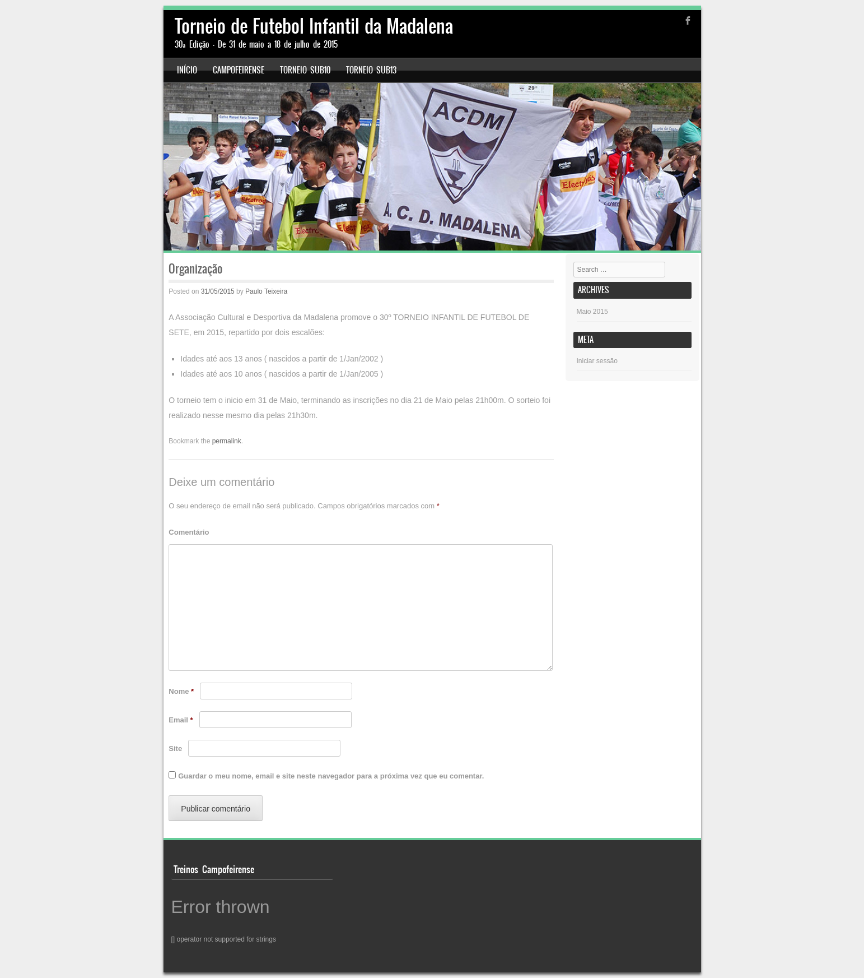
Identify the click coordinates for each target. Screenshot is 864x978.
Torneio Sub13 (371, 70)
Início (187, 70)
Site (175, 748)
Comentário (189, 532)
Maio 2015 (592, 312)
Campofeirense (238, 70)
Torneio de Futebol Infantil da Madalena (314, 26)
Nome (181, 691)
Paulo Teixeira (266, 291)
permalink (226, 441)
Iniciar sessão (597, 361)
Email (181, 720)
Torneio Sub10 (305, 70)
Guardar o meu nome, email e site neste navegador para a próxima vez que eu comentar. (331, 776)
